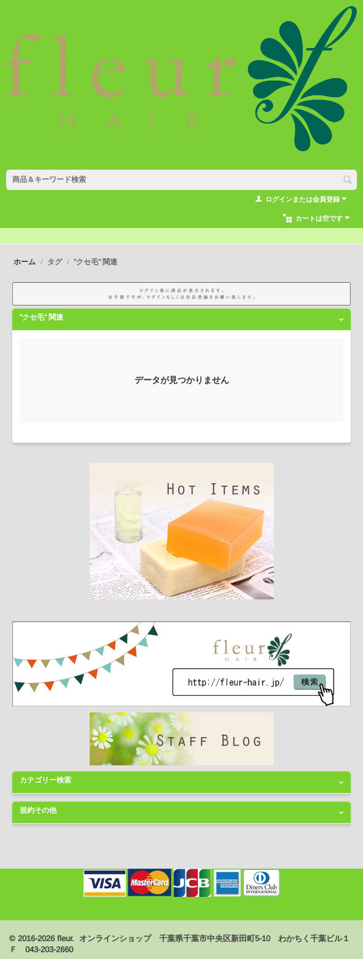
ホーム (25, 262)
